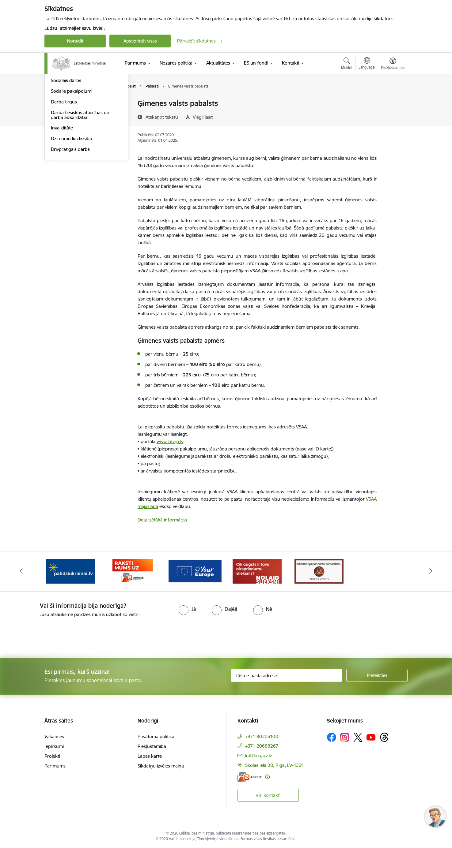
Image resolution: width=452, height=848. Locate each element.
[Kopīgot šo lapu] (392, 116)
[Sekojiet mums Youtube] (371, 737)
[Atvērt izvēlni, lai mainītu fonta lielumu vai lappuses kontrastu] (393, 64)
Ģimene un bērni (68, 136)
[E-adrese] (249, 777)
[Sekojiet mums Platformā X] (358, 737)
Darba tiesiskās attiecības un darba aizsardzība (80, 180)
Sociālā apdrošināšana (74, 114)
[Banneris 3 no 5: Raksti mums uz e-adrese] (195, 571)
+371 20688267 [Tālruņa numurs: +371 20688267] (261, 746)
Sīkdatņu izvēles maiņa (161, 766)
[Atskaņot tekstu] (162, 117)
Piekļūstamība (152, 746)
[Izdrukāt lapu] (392, 100)
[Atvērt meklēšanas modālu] (346, 64)
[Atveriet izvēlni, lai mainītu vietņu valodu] (366, 64)
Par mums (55, 766)
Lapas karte (150, 756)
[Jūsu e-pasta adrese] (287, 675)
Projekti (52, 756)
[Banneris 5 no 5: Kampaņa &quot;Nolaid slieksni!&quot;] (319, 571)
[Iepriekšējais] (21, 571)
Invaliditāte (62, 194)
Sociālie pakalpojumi (71, 157)
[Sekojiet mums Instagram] (344, 737)
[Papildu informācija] (267, 777)
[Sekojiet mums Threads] (384, 737)
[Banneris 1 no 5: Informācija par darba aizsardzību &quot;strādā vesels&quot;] (70, 571)
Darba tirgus (64, 167)
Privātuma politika (156, 736)
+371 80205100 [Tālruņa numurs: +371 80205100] (261, 736)
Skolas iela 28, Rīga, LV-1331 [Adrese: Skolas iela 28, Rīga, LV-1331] (274, 765)
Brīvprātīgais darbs (70, 215)
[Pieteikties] (377, 675)
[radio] (187, 609)
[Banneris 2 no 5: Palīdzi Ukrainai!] (133, 571)
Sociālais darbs (66, 146)
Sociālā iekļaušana (69, 125)
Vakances (54, 736)
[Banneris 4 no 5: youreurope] (257, 571)
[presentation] (51, 635)
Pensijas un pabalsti (71, 104)
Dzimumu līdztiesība (71, 204)
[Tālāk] (431, 571)
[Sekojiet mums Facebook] (331, 737)
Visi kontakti (268, 795)
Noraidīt (75, 41)
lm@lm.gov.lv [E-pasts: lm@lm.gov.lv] (258, 755)
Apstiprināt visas (140, 41)
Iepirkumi (54, 746)
